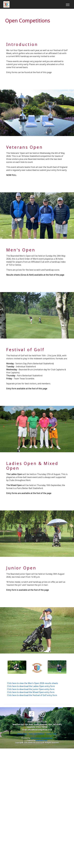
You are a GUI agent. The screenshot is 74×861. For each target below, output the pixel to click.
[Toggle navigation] (67, 4)
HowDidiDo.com (41, 740)
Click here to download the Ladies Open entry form (31, 686)
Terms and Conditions (37, 734)
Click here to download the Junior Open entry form (30, 689)
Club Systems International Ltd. (41, 738)
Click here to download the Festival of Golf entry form (32, 695)
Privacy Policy (22, 734)
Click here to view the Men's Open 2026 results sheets (32, 683)
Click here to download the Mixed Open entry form (30, 692)
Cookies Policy (51, 734)
